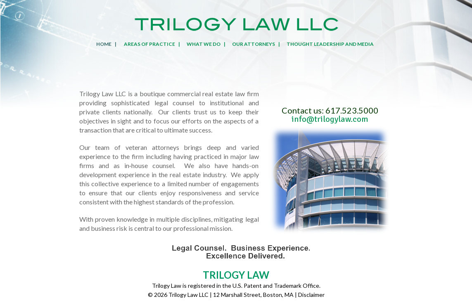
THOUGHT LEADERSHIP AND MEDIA (330, 44)
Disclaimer (311, 294)
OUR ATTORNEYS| (254, 44)
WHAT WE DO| (204, 44)
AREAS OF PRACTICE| (150, 44)
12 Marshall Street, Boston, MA (253, 294)
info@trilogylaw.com (330, 119)
